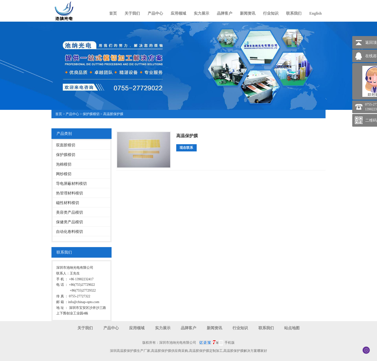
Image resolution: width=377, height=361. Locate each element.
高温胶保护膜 (113, 114)
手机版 (230, 342)
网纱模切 (63, 174)
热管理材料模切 (69, 193)
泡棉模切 (63, 164)
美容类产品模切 (69, 212)
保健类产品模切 (69, 222)
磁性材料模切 (67, 203)
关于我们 (132, 13)
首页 (113, 13)
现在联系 (186, 147)
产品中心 (155, 13)
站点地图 (292, 328)
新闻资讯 (247, 13)
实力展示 (201, 13)
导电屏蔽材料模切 (71, 183)
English (315, 13)
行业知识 (270, 13)
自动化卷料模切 (69, 232)
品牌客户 (224, 13)
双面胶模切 (65, 145)
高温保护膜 (187, 135)
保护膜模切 (91, 114)
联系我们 (294, 13)
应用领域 (178, 13)
